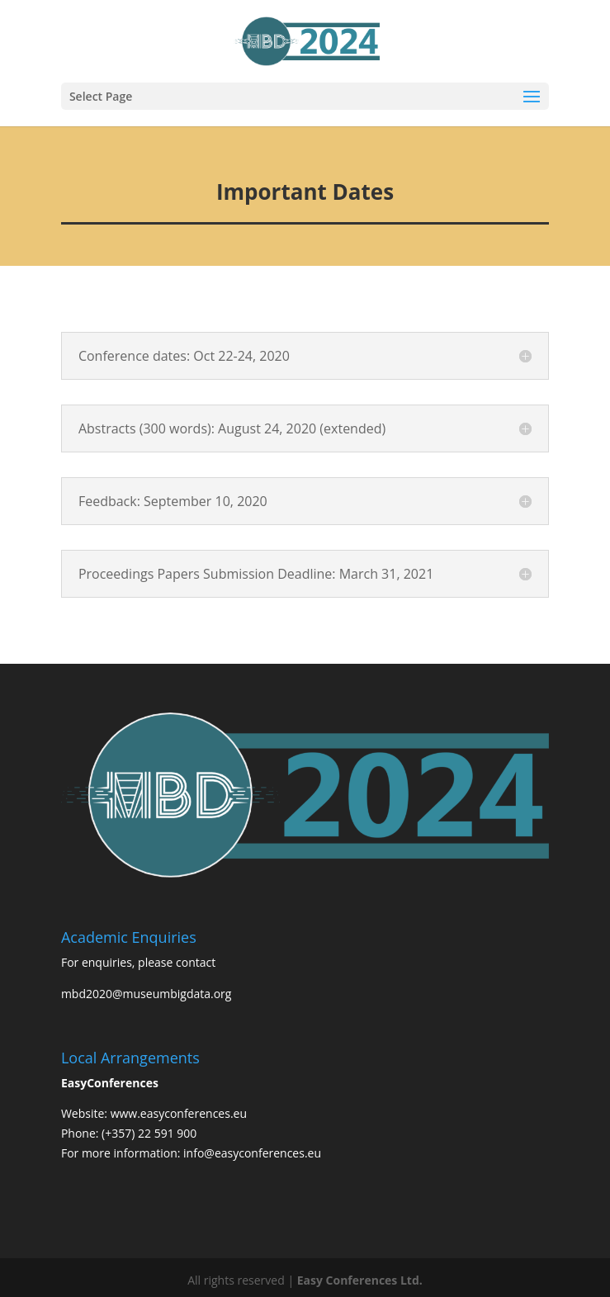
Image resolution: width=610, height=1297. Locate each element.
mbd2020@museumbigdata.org (146, 993)
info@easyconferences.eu (252, 1153)
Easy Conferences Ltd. (360, 1280)
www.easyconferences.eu (179, 1113)
